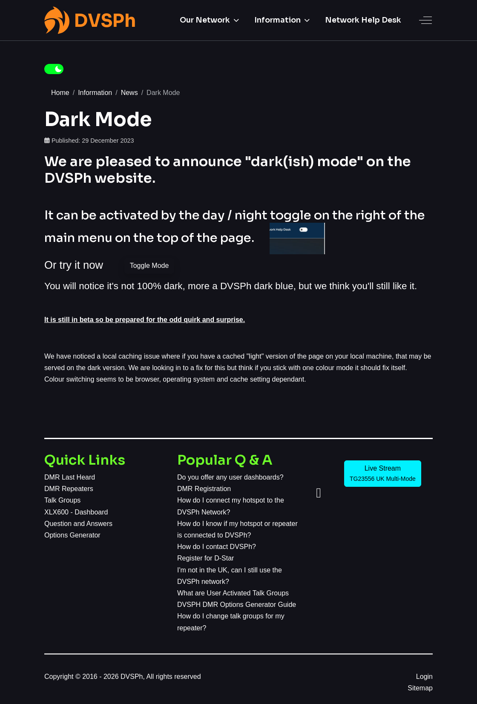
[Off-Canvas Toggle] (425, 20)
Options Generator (72, 535)
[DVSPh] (90, 20)
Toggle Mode (149, 265)
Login (424, 676)
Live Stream (383, 473)
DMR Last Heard (69, 477)
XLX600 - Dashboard (76, 512)
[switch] (53, 69)
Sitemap (420, 688)
